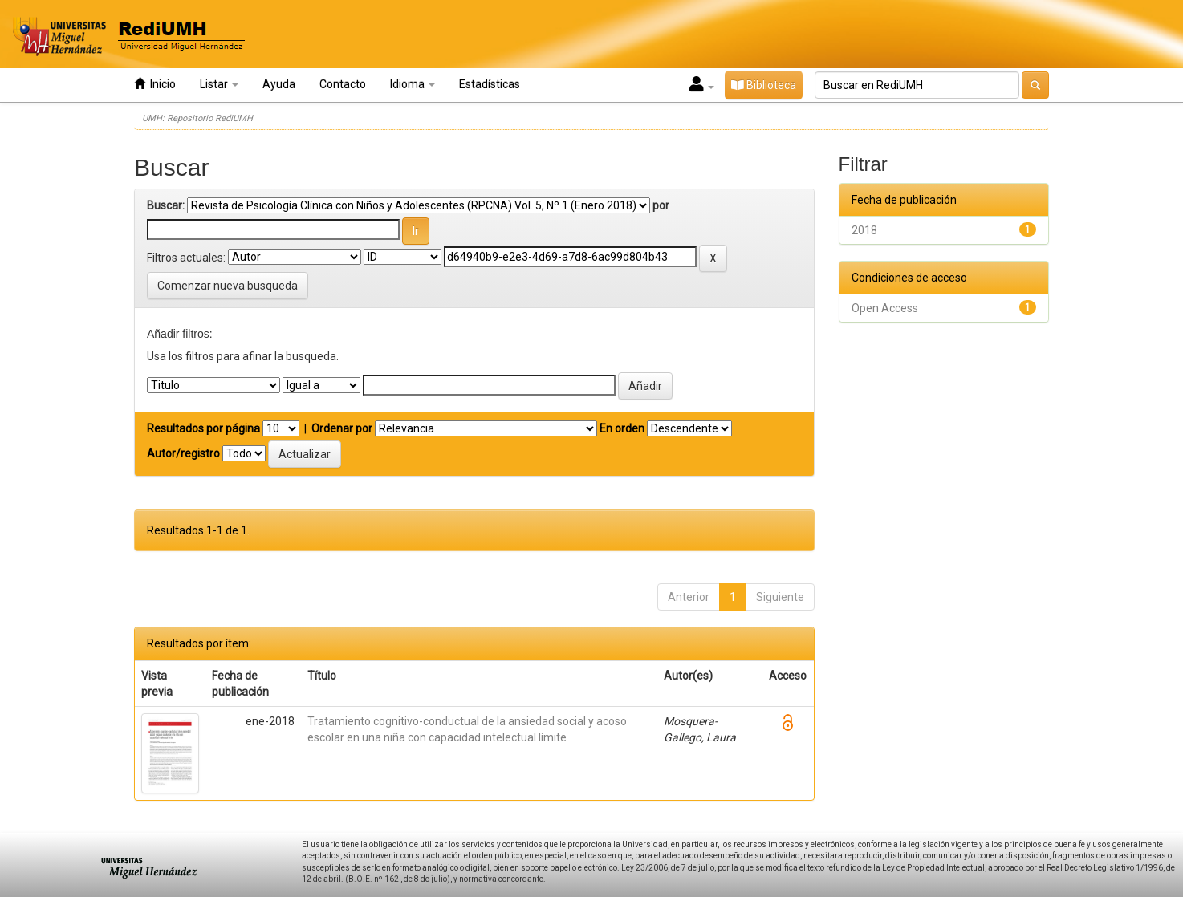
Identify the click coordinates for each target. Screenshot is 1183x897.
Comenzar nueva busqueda (227, 285)
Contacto (342, 84)
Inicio (155, 84)
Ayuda (278, 84)
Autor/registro (183, 453)
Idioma (412, 84)
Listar (219, 84)
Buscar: (166, 205)
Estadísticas (489, 84)
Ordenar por (341, 428)
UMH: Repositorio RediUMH (197, 118)
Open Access (885, 308)
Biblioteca (763, 85)
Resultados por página (203, 428)
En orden (622, 428)
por (660, 205)
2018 (864, 230)
